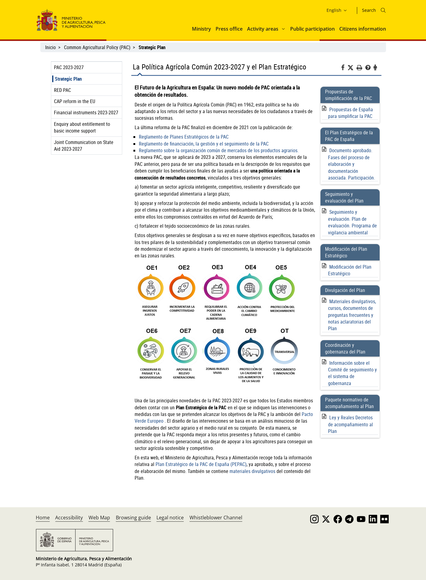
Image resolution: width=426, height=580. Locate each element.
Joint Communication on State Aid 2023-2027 (83, 145)
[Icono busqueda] (383, 10)
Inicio (50, 47)
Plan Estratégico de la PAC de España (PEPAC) (201, 464)
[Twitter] (352, 68)
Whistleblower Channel (216, 517)
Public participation (312, 28)
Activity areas (262, 28)
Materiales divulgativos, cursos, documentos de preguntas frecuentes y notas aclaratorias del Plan (352, 315)
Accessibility (69, 517)
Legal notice (170, 517)
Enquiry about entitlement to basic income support (82, 127)
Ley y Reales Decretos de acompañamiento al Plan (350, 424)
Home (43, 517)
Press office (229, 28)
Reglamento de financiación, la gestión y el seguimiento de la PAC (204, 143)
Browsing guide (133, 517)
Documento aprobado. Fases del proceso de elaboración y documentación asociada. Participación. (351, 164)
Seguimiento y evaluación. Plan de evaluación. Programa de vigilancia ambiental (352, 222)
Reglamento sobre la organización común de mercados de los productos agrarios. (219, 150)
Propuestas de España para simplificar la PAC (350, 112)
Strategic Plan (68, 78)
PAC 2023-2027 (69, 67)
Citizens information (362, 28)
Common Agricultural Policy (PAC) (97, 47)
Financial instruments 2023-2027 (86, 112)
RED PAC (62, 90)
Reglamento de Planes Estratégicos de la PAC (184, 136)
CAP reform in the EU (74, 101)
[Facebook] (344, 68)
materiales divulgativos (252, 471)
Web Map (99, 517)
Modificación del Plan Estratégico (349, 270)
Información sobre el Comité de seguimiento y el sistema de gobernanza (352, 373)
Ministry (201, 28)
